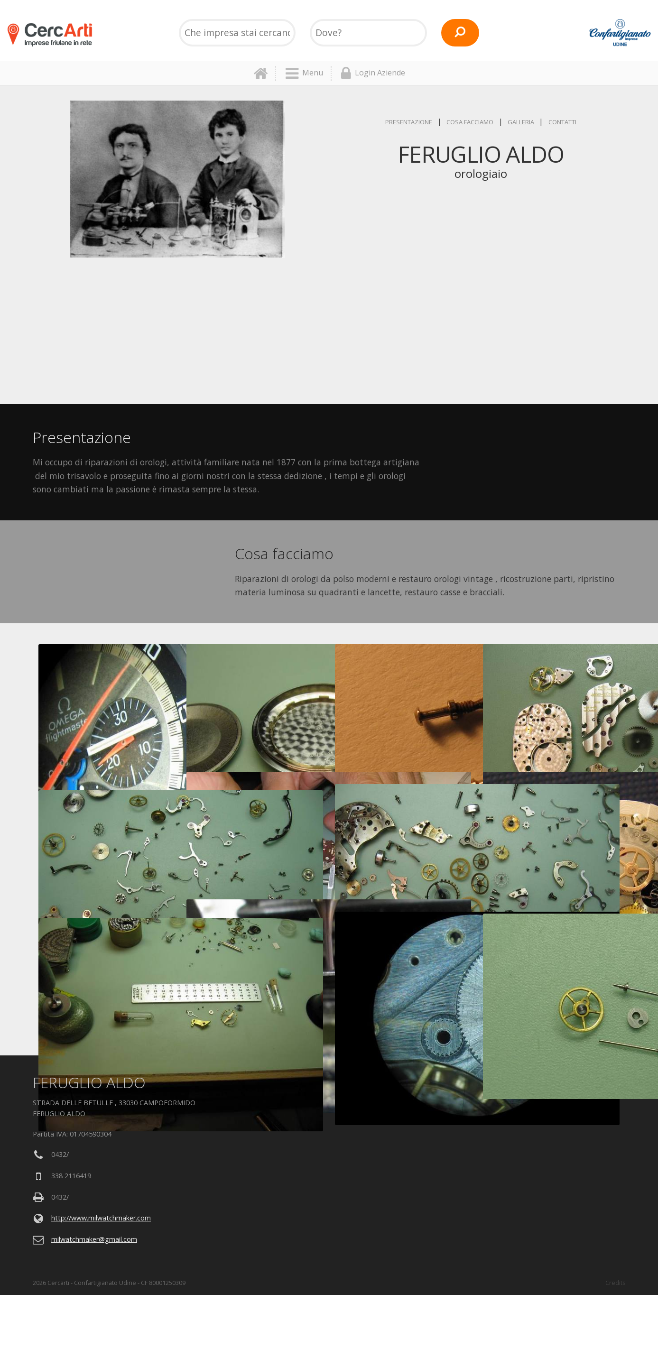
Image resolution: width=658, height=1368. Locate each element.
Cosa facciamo (469, 122)
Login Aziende (373, 73)
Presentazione (408, 122)
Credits (615, 1282)
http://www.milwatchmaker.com (101, 1217)
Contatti (562, 122)
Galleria (521, 122)
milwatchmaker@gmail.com (94, 1239)
